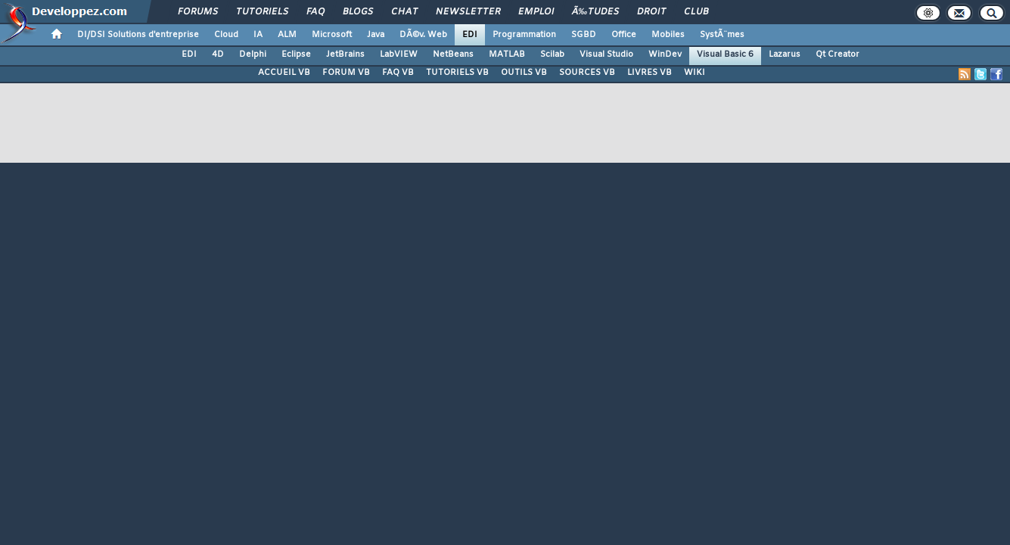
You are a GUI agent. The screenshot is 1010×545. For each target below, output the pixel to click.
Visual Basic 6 (725, 54)
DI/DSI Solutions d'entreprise (138, 35)
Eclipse (296, 54)
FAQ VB (398, 72)
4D (218, 54)
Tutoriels (262, 12)
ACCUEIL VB (284, 72)
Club (696, 12)
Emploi (536, 12)
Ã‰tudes (595, 12)
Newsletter (468, 12)
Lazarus (784, 54)
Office (623, 35)
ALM (287, 35)
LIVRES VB (649, 72)
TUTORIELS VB (457, 72)
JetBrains (345, 54)
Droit (651, 12)
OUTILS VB (524, 72)
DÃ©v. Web (423, 35)
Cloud (226, 35)
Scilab (552, 54)
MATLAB (507, 54)
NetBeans (453, 54)
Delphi (252, 54)
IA (258, 35)
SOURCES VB (587, 72)
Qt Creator (837, 54)
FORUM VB (346, 72)
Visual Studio (606, 54)
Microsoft (332, 35)
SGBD (583, 35)
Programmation (524, 35)
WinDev (665, 54)
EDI (469, 35)
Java (375, 35)
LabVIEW (399, 54)
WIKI (694, 72)
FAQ (315, 12)
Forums (197, 12)
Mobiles (668, 35)
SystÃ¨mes (722, 35)
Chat (404, 12)
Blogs (357, 12)
